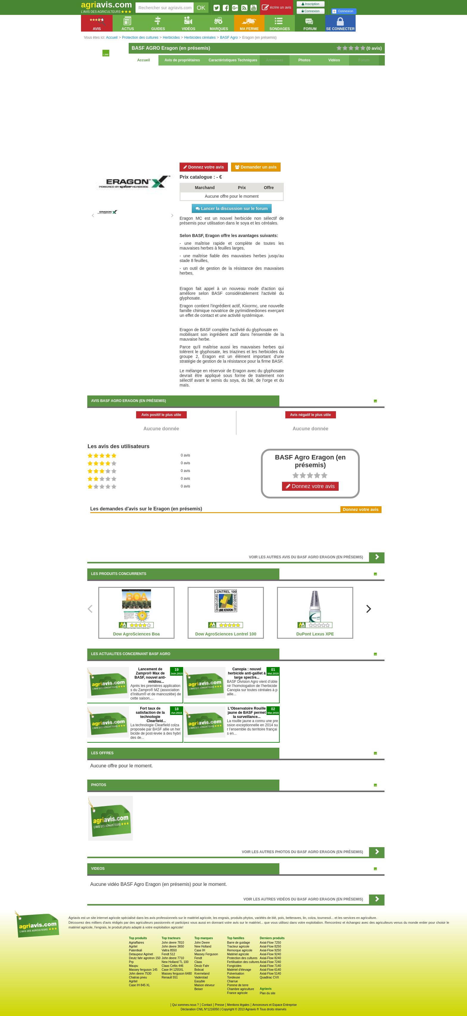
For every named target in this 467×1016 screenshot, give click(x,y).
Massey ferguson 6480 (177, 973)
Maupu (133, 965)
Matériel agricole (238, 954)
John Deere (202, 942)
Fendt (198, 958)
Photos (304, 60)
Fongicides (234, 965)
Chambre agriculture (240, 989)
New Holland (202, 946)
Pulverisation (235, 973)
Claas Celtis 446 (172, 965)
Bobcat (199, 969)
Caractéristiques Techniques (232, 60)
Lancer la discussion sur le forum (231, 208)
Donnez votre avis (203, 167)
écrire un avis (276, 7)
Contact (207, 1004)
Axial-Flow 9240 (270, 954)
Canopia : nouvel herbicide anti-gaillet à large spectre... (247, 673)
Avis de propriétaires (182, 60)
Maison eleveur (204, 985)
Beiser (198, 989)
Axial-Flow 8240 (270, 958)
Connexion (311, 11)
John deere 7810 (173, 942)
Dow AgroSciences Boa (136, 634)
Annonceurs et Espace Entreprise (274, 1004)
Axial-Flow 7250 (270, 942)
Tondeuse (233, 977)
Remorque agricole (239, 950)
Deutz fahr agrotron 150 (145, 958)
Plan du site (267, 993)
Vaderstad (201, 977)
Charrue (232, 981)
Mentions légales (238, 1004)
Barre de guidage (238, 942)
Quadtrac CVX (269, 977)
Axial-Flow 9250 (270, 950)
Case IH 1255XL (172, 969)
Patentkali (135, 950)
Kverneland (202, 973)
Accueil (143, 60)
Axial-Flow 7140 (270, 965)
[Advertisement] (236, 113)
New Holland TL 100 (175, 962)
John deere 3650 (173, 946)
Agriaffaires (136, 942)
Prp (131, 962)
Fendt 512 (168, 954)
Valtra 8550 (169, 950)
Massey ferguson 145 (143, 969)
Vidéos (334, 60)
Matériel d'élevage (239, 969)
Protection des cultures (242, 958)
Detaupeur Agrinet (141, 954)
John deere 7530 (140, 973)
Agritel (133, 946)
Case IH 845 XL (139, 985)
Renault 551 (170, 977)
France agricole (237, 993)
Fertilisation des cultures (243, 962)
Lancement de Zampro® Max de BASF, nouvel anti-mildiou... (150, 675)
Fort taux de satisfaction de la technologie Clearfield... (151, 714)
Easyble (199, 981)
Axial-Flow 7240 (270, 962)
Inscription (310, 4)
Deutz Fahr (201, 965)
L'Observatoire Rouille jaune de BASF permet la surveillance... (247, 712)
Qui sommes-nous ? (185, 1004)
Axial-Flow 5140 (270, 973)
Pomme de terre (237, 985)
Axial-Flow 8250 (270, 946)
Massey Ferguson (206, 954)
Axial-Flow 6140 (270, 969)
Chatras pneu (138, 977)
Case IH (199, 950)
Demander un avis (256, 167)
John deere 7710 (173, 958)
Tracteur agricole (238, 946)
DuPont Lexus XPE (315, 634)
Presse (219, 1004)
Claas (198, 962)
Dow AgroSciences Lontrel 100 (225, 634)
